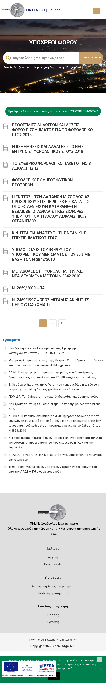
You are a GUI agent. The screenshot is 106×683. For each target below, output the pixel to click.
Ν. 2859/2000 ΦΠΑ (28, 288)
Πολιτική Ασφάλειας (42, 639)
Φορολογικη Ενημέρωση (49, 67)
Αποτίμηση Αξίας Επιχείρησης (53, 586)
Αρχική (53, 557)
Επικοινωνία (53, 564)
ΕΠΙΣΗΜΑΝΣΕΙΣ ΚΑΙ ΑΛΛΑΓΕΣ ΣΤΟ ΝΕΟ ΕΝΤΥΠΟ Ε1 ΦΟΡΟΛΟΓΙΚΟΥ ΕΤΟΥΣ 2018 (47, 149)
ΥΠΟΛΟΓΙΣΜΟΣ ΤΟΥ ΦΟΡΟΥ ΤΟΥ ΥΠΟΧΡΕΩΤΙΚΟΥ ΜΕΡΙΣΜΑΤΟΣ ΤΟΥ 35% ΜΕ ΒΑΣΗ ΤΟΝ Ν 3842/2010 (51, 254)
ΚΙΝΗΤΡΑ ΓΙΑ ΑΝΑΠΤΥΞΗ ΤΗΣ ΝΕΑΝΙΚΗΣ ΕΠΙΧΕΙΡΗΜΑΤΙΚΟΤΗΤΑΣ (49, 235)
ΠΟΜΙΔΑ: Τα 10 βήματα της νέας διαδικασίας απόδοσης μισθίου (53, 396)
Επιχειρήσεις (74, 67)
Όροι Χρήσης (68, 639)
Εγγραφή (53, 622)
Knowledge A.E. (64, 646)
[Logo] (53, 513)
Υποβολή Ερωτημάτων (53, 593)
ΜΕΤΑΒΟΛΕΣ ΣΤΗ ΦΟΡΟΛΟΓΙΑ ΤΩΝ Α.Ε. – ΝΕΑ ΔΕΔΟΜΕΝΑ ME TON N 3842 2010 (49, 273)
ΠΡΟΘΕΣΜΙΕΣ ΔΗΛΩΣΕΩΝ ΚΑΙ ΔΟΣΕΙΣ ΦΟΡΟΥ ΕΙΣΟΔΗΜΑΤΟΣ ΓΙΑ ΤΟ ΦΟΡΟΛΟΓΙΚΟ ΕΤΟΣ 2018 (52, 130)
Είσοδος (53, 615)
